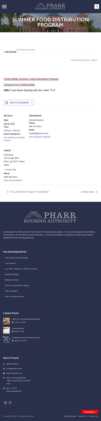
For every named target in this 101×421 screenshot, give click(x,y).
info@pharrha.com (14, 369)
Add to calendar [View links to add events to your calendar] (19, 103)
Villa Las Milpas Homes (14, 296)
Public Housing (70, 416)
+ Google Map (10, 170)
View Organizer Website (39, 137)
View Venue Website (13, 180)
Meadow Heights (12, 274)
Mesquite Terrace (12, 280)
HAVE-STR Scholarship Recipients (26, 319)
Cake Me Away (18, 328)
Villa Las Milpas (11, 291)
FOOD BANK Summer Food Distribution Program (31, 79)
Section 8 (82, 416)
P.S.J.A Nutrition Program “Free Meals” (29, 192)
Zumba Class (88, 192)
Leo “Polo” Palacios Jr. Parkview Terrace (21, 269)
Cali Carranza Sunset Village (16, 258)
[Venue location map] (43, 162)
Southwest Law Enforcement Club (26, 338)
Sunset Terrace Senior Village (17, 285)
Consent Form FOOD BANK (19, 84)
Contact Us (93, 416)
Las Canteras (10, 137)
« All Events (10, 52)
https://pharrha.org (14, 373)
